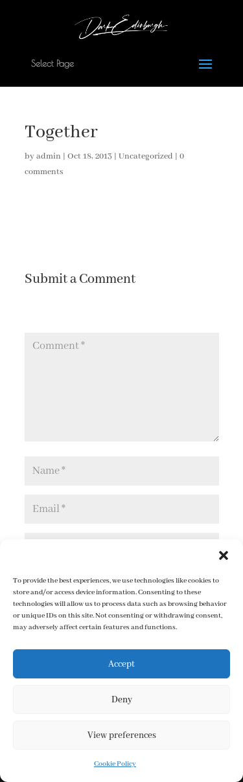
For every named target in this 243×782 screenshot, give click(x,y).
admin (48, 156)
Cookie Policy (115, 763)
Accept (121, 664)
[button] (223, 555)
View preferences (121, 735)
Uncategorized (146, 156)
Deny (121, 700)
